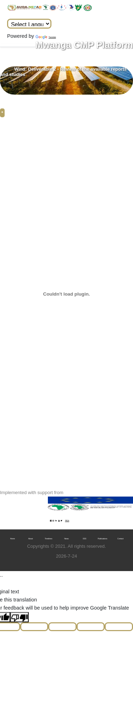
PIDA (67, 521)
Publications (102, 539)
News (66, 539)
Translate (45, 37)
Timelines (48, 539)
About (30, 539)
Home (12, 539)
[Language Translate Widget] (29, 24)
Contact (120, 539)
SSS (84, 539)
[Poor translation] (19, 617)
